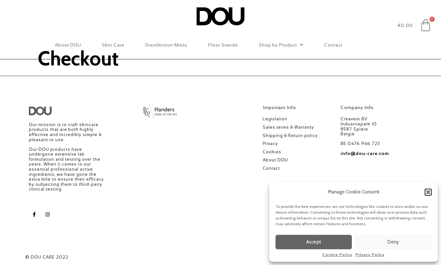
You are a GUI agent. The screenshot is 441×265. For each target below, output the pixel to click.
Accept (313, 242)
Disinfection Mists (166, 44)
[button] (428, 192)
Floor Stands (223, 44)
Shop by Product (281, 44)
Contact (333, 44)
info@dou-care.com (365, 153)
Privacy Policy (370, 254)
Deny (393, 242)
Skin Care (113, 44)
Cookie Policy (337, 254)
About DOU (68, 44)
